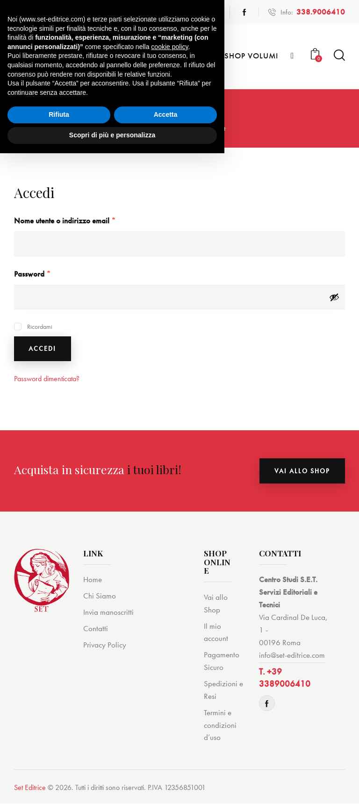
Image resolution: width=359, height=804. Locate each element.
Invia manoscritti (108, 612)
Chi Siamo (99, 596)
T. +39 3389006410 (284, 678)
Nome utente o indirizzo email (78, 220)
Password (46, 273)
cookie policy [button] (169, 697)
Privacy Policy (104, 645)
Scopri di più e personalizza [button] (112, 786)
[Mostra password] (334, 297)
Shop (167, 128)
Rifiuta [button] (59, 765)
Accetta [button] (166, 765)
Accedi (43, 349)
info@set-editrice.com (292, 655)
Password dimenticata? (46, 379)
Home (142, 128)
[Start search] (339, 55)
